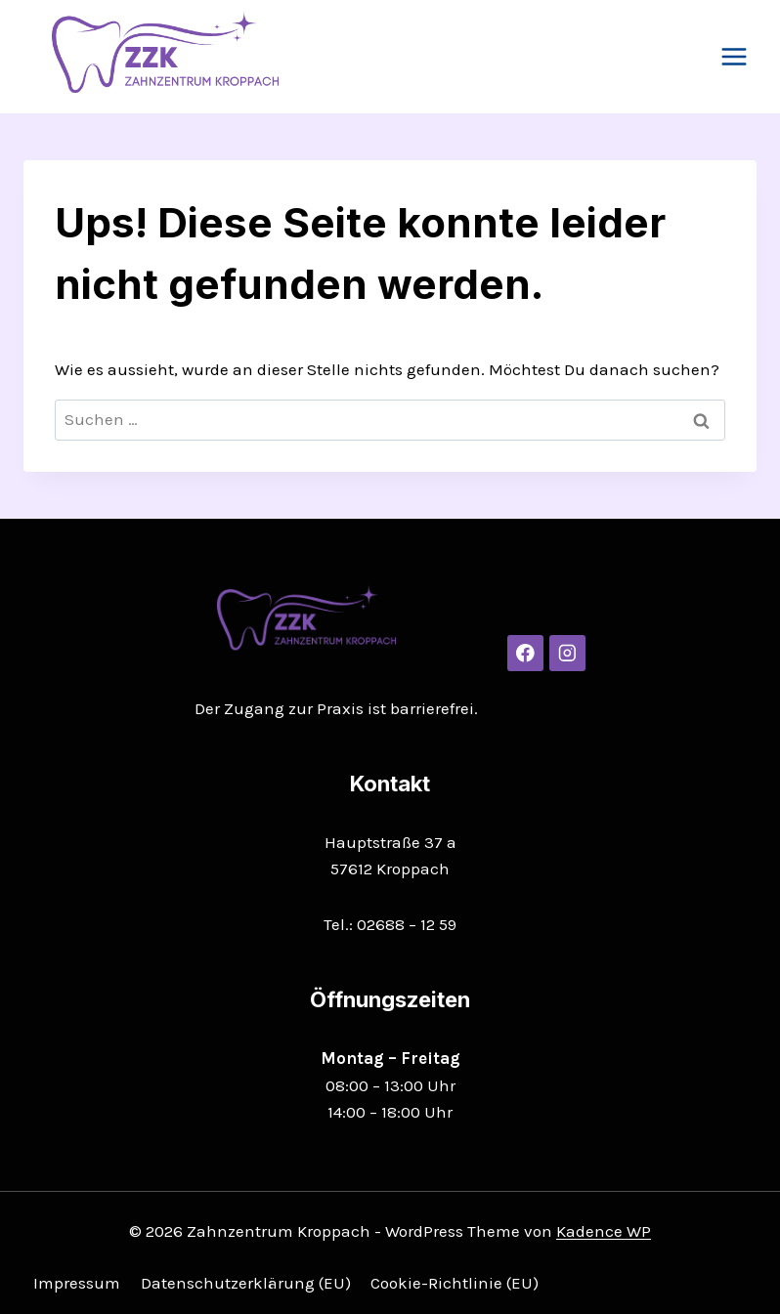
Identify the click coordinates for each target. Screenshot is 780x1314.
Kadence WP (603, 1231)
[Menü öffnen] (734, 56)
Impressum (76, 1283)
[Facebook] (525, 653)
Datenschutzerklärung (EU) (246, 1283)
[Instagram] (567, 653)
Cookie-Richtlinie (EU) (454, 1283)
